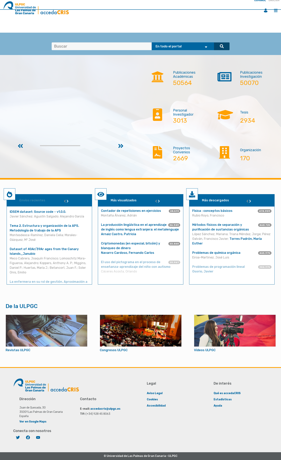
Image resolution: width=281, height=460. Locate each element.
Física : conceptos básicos (212, 211)
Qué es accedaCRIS (227, 393)
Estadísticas (223, 399)
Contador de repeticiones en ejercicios (131, 211)
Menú (275, 10)
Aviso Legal (155, 393)
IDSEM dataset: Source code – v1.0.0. (38, 212)
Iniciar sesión (265, 10)
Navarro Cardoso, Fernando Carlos (127, 253)
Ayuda (218, 405)
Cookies (152, 399)
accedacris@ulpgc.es (105, 408)
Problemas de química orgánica (216, 253)
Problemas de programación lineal (218, 267)
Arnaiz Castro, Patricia (118, 234)
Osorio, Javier (202, 271)
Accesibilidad (156, 405)
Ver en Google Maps (32, 421)
